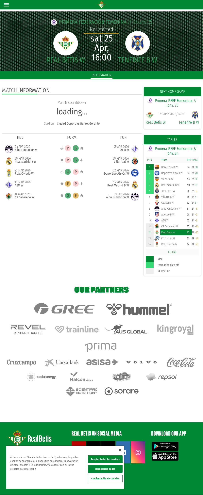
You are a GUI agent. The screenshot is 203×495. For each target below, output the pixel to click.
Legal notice (131, 485)
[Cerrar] (120, 450)
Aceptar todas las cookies (105, 459)
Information (101, 75)
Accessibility (171, 485)
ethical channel (186, 485)
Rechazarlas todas (105, 468)
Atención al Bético (36, 435)
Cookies (158, 485)
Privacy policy (145, 485)
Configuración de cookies (105, 478)
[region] (65, 467)
